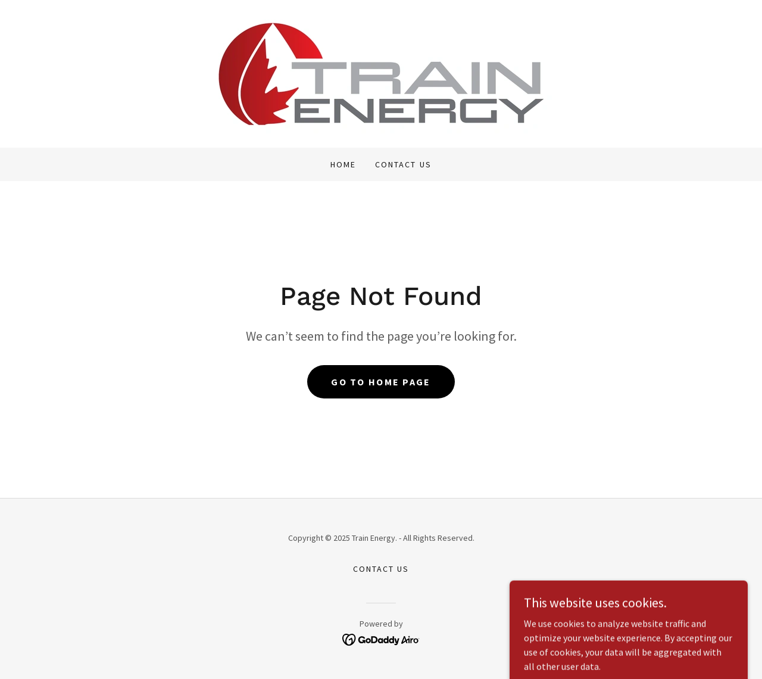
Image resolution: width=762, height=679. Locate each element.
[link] (380, 73)
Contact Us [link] (403, 164)
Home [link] (343, 164)
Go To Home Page (380, 382)
